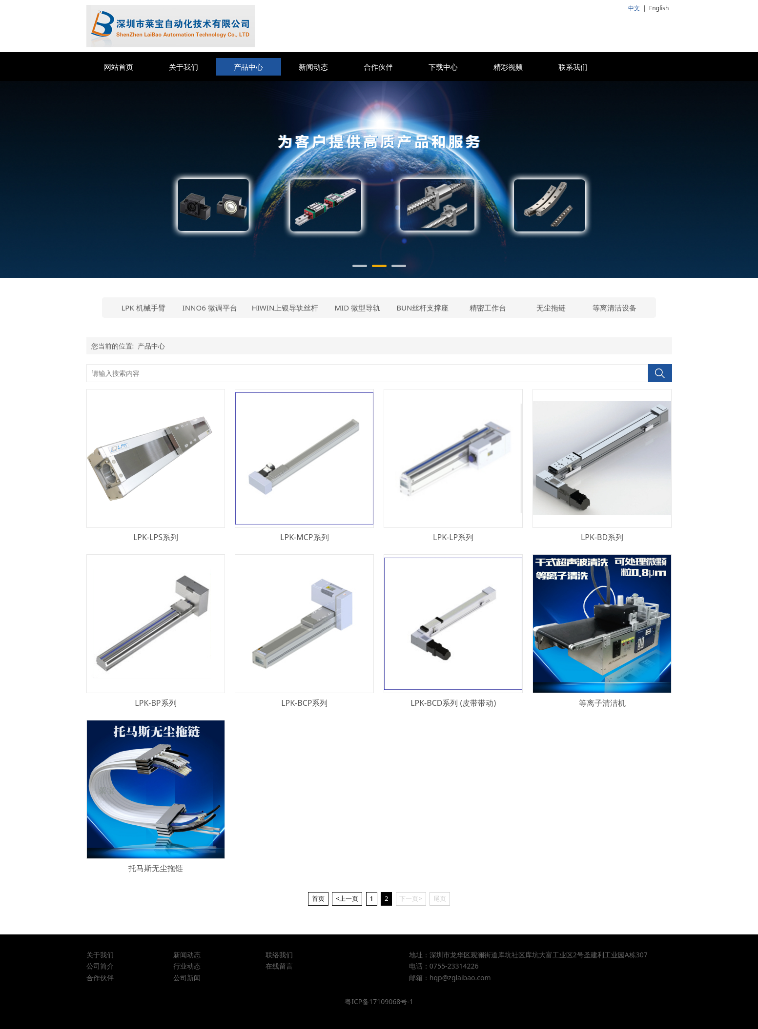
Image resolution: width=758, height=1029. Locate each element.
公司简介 (100, 966)
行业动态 (187, 966)
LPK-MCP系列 (304, 537)
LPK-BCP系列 (304, 703)
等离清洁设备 (614, 307)
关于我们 (183, 67)
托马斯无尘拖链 (155, 868)
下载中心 (443, 67)
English (659, 8)
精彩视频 (508, 67)
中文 (634, 8)
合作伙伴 (378, 67)
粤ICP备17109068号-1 (379, 1001)
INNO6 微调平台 (210, 307)
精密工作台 (488, 307)
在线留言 (279, 966)
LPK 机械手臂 (143, 307)
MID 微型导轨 (358, 307)
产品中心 (248, 67)
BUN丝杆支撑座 (422, 307)
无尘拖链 (551, 307)
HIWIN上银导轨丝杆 (285, 307)
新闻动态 (313, 67)
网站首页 (118, 67)
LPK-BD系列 (602, 537)
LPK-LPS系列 (155, 537)
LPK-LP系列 (453, 537)
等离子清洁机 (602, 703)
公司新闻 (187, 977)
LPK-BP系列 (155, 703)
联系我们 (573, 67)
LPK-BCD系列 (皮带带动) (453, 703)
